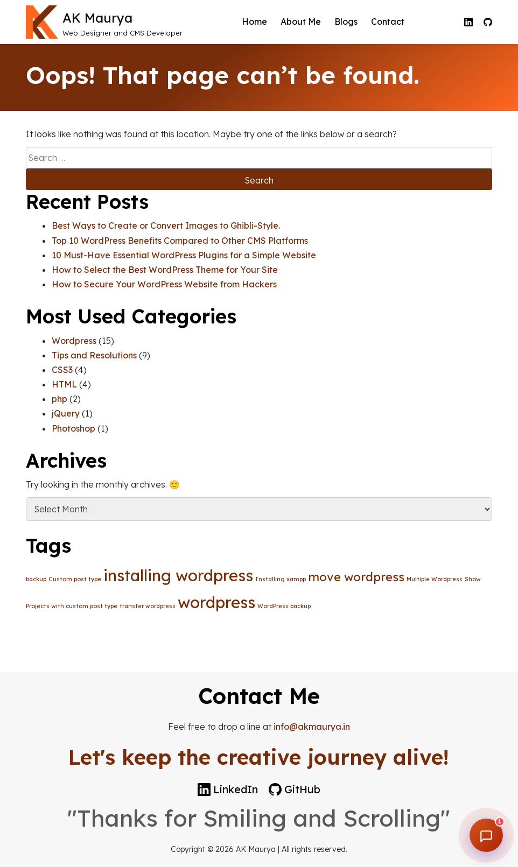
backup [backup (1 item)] (36, 579)
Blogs (346, 21)
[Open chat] (486, 835)
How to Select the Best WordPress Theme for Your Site (165, 269)
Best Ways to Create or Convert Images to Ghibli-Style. (166, 225)
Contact (387, 21)
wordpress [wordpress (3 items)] (216, 602)
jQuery (66, 413)
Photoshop (73, 428)
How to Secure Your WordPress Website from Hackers (164, 284)
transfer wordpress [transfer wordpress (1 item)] (148, 606)
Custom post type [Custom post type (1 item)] (74, 579)
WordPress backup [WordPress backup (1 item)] (284, 606)
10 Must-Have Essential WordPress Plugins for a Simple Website (184, 255)
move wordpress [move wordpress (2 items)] (356, 576)
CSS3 (62, 369)
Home (254, 21)
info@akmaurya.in (312, 726)
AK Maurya (97, 18)
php (59, 398)
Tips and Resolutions (94, 355)
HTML (64, 384)
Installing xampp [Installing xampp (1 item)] (280, 579)
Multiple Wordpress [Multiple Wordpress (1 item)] (435, 579)
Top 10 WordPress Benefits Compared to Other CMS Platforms (180, 240)
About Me (301, 21)
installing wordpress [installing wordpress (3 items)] (178, 575)
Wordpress (74, 340)
